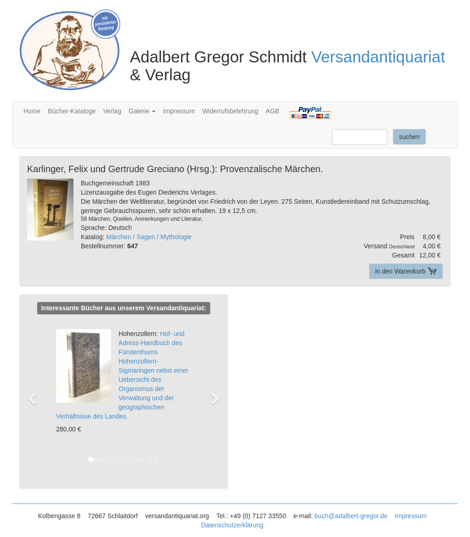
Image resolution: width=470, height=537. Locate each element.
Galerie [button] (142, 111)
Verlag (112, 111)
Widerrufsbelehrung (230, 111)
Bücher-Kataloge (71, 111)
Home (31, 111)
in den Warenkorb (406, 271)
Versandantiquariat (378, 57)
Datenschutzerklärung (232, 525)
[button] (36, 398)
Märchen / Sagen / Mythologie (148, 237)
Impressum (179, 111)
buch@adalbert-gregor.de (350, 516)
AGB (273, 111)
